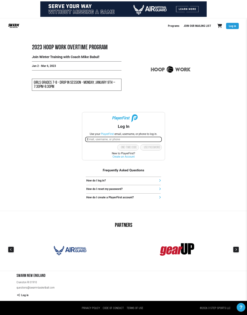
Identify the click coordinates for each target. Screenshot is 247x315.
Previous (11, 249)
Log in (232, 26)
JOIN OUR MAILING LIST (197, 25)
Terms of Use (135, 308)
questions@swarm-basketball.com (35, 287)
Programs (173, 25)
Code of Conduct (113, 308)
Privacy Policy (91, 308)
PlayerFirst (107, 134)
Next (236, 249)
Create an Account (124, 156)
